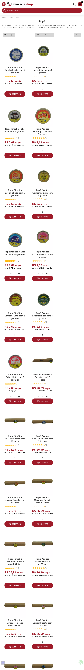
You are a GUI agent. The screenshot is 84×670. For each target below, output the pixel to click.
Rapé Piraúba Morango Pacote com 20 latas (14, 373)
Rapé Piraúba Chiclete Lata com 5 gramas (41, 190)
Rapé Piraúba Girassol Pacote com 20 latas (14, 435)
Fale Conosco (42, 635)
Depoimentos (42, 614)
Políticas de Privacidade (42, 602)
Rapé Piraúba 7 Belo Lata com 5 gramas (14, 190)
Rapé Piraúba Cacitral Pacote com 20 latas (41, 312)
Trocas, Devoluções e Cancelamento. (42, 606)
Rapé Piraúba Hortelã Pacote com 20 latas (14, 312)
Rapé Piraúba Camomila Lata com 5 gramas (68, 129)
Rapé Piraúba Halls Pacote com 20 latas (68, 251)
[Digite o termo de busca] (44, 10)
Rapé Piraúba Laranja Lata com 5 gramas (41, 129)
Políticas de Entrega (42, 610)
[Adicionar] (18, 88)
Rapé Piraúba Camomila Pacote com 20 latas (41, 373)
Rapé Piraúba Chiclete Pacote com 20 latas (68, 435)
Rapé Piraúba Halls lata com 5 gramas (68, 68)
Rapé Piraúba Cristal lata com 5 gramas (41, 251)
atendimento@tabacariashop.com (42, 631)
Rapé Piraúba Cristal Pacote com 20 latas (41, 435)
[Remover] (10, 88)
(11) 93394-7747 (42, 627)
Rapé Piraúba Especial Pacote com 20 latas (68, 373)
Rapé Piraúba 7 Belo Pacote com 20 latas (14, 496)
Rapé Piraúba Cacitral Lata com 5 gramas (14, 69)
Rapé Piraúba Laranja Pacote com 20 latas (68, 312)
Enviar (57, 554)
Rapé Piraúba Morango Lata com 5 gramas (14, 129)
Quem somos (42, 598)
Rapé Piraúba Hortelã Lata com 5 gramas (41, 69)
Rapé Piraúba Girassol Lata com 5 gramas (68, 190)
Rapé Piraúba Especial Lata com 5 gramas (14, 251)
